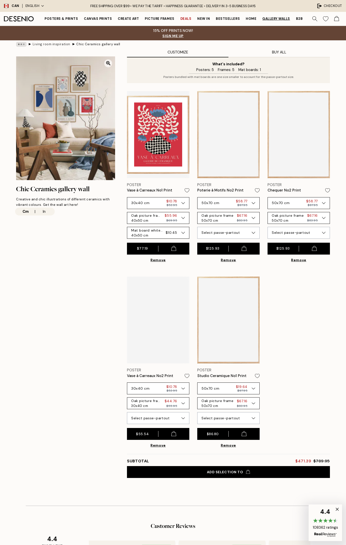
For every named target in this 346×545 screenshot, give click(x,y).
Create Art (128, 19)
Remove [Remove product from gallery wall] (158, 260)
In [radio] (44, 211)
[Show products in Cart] (336, 19)
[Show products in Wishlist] (325, 19)
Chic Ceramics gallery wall (98, 44)
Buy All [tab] (279, 52)
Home (251, 19)
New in (203, 19)
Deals (186, 19)
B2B (299, 19)
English (34, 6)
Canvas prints (98, 19)
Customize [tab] (178, 52)
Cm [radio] (26, 211)
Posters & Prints (61, 19)
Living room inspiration (51, 44)
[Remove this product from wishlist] (187, 190)
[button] (325, 522)
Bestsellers (228, 19)
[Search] (314, 19)
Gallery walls (276, 19)
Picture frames (159, 19)
